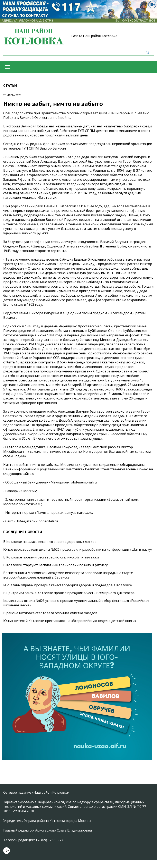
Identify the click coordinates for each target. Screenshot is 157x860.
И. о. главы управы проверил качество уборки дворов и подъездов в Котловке (67, 585)
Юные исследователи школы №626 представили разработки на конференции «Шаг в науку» (78, 549)
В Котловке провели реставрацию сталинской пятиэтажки (51, 557)
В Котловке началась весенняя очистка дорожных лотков (49, 541)
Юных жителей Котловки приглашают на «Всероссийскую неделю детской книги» (69, 620)
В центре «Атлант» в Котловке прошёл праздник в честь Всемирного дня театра (69, 593)
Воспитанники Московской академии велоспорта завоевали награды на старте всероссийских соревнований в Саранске (68, 575)
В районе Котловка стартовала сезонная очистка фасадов (50, 613)
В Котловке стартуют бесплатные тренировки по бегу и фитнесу (55, 565)
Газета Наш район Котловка (94, 35)
